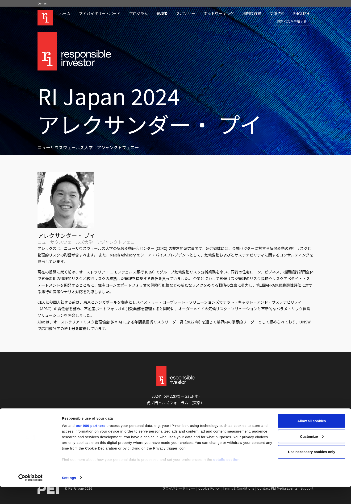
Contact (42, 3)
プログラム (138, 13)
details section (226, 477)
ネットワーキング (219, 13)
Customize (312, 453)
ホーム (65, 13)
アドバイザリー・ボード (100, 13)
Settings (69, 495)
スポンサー (185, 13)
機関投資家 (251, 13)
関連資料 (277, 13)
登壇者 (162, 13)
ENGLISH (301, 13)
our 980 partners (90, 443)
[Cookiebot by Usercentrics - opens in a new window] (30, 494)
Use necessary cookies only (311, 469)
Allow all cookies (311, 438)
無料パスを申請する (292, 21)
